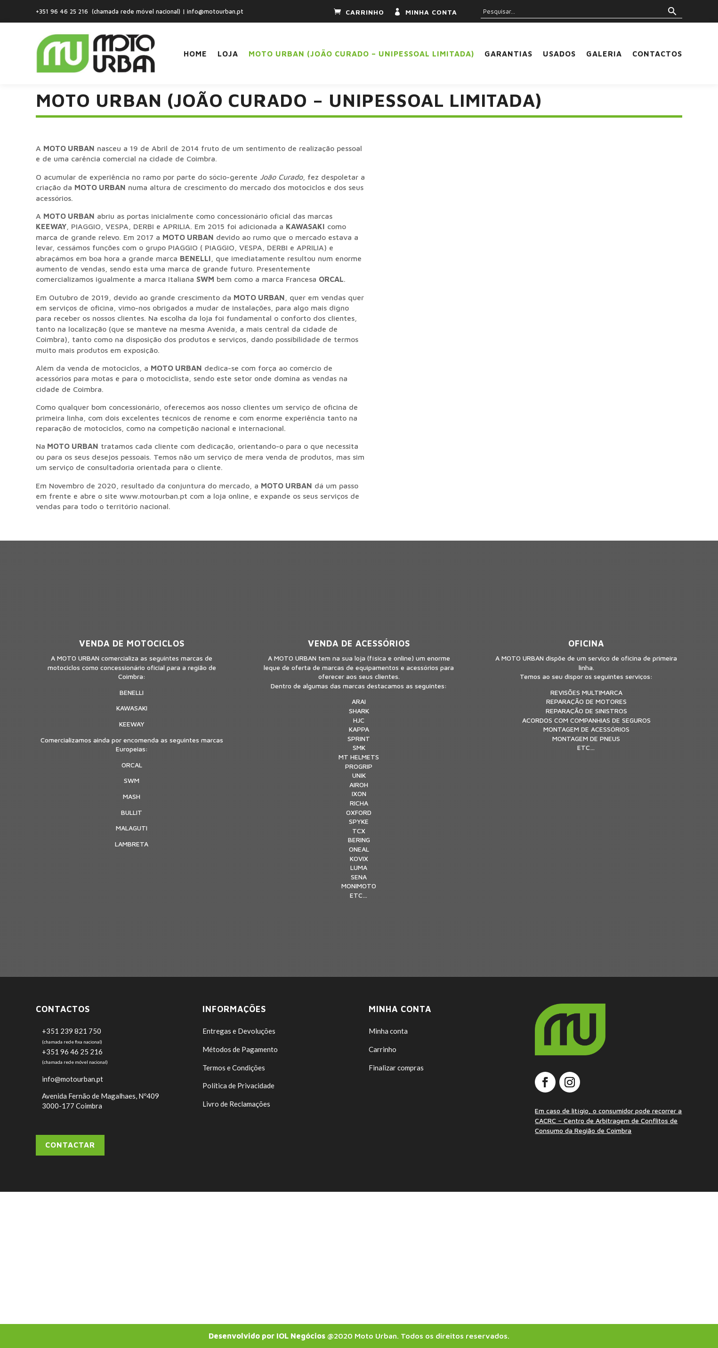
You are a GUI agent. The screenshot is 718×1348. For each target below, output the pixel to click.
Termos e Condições (233, 1067)
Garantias (508, 53)
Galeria (604, 53)
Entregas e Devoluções (238, 1031)
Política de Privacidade (238, 1085)
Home (195, 53)
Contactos (657, 53)
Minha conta (388, 1031)
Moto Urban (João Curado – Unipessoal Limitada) (361, 53)
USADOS (559, 53)
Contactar (70, 1145)
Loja (228, 53)
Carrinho (382, 1049)
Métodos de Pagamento (240, 1049)
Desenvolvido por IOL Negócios (267, 1336)
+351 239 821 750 (71, 1031)
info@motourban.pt (215, 11)
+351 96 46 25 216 (62, 11)
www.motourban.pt (153, 496)
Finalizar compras (396, 1067)
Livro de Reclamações (236, 1104)
